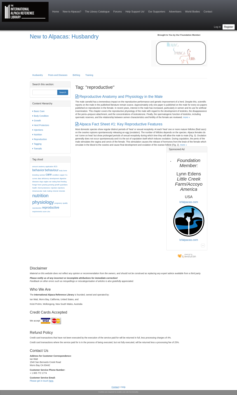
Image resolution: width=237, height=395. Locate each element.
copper (62, 175)
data (39, 178)
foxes (40, 185)
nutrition (40, 195)
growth (57, 185)
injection (54, 188)
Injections (37, 129)
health (34, 188)
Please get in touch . (42, 381)
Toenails (37, 148)
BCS (55, 166)
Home (55, 11)
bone (65, 170)
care (49, 174)
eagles (46, 182)
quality (65, 203)
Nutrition (37, 134)
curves (34, 178)
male (44, 191)
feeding (64, 182)
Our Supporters (156, 11)
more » (186, 117)
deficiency (45, 178)
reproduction (37, 208)
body (61, 170)
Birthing (76, 75)
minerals (62, 191)
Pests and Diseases (57, 75)
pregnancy (58, 203)
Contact (208, 11)
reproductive (50, 207)
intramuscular (37, 191)
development (54, 178)
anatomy (41, 166)
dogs (41, 182)
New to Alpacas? (72, 11)
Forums (117, 11)
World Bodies (192, 11)
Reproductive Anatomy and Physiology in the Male (119, 96)
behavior (38, 170)
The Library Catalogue (97, 11)
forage (34, 185)
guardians (64, 185)
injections (61, 188)
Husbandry (37, 75)
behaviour (52, 170)
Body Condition (40, 115)
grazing (45, 185)
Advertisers (175, 11)
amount (35, 166)
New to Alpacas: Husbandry (64, 36)
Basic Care (38, 111)
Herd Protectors (40, 125)
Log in (217, 27)
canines (42, 175)
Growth (36, 120)
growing (51, 185)
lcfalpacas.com (188, 202)
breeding (35, 175)
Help (123, 387)
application (49, 166)
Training (89, 75)
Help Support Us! (134, 11)
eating (54, 182)
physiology (43, 202)
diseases (35, 182)
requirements (37, 211)
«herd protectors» (43, 188)
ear (50, 182)
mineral (55, 191)
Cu (66, 175)
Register (228, 27)
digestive (63, 178)
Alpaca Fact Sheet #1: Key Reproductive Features (118, 124)
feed (59, 182)
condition (55, 175)
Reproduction (39, 139)
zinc (48, 211)
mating (49, 191)
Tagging (37, 143)
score (45, 211)
